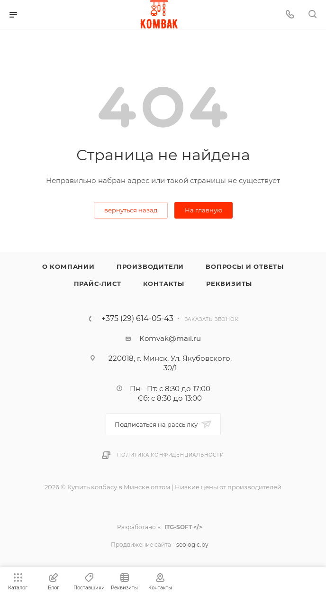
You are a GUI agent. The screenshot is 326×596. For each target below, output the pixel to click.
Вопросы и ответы (245, 266)
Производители (150, 266)
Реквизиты (229, 283)
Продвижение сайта (141, 544)
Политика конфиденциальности (170, 455)
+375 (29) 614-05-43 (137, 318)
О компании (68, 266)
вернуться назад (130, 210)
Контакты (163, 283)
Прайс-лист (97, 283)
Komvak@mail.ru (170, 338)
